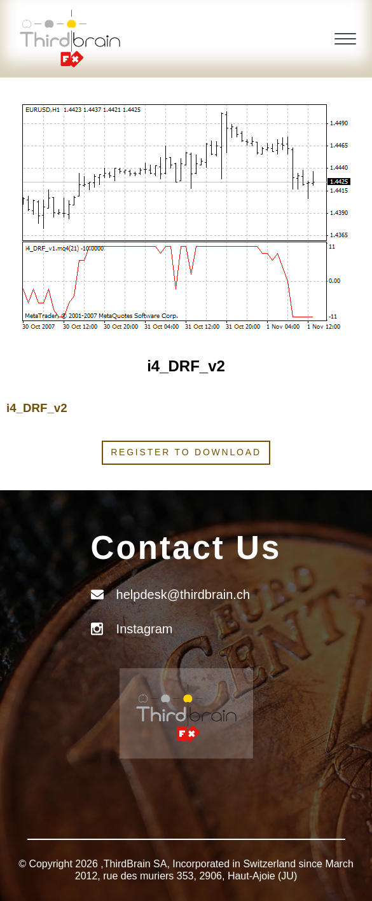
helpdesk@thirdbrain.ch (183, 595)
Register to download (186, 452)
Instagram (144, 629)
